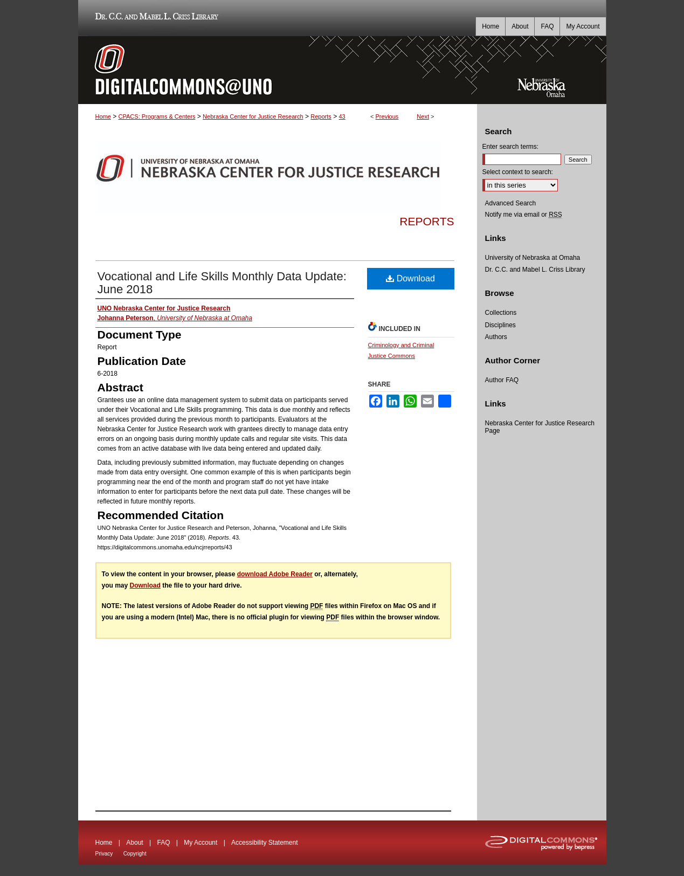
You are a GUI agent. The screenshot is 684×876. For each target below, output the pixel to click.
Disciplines (500, 325)
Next (423, 116)
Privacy (104, 854)
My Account (200, 842)
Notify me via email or (523, 214)
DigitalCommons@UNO (277, 70)
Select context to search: (517, 172)
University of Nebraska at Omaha (533, 257)
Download (410, 278)
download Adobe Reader (275, 574)
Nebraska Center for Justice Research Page (540, 426)
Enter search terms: (510, 146)
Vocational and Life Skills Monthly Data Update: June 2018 (222, 283)
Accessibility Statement (264, 842)
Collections (501, 312)
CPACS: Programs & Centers (157, 116)
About (134, 842)
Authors (496, 337)
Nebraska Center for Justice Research (253, 116)
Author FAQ (502, 380)
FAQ (163, 842)
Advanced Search (510, 203)
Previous (387, 116)
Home (103, 116)
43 (342, 116)
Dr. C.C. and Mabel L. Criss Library (155, 18)
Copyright (135, 854)
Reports (320, 116)
